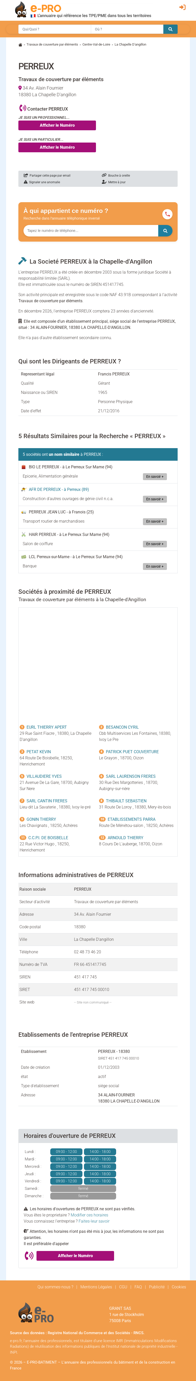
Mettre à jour (114, 182)
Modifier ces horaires (89, 1215)
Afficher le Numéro (57, 125)
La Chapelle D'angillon (130, 44)
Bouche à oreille (116, 175)
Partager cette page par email (47, 175)
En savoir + (155, 476)
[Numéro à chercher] (90, 230)
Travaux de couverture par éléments (52, 44)
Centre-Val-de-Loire (96, 44)
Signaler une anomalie (42, 182)
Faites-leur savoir (94, 1221)
